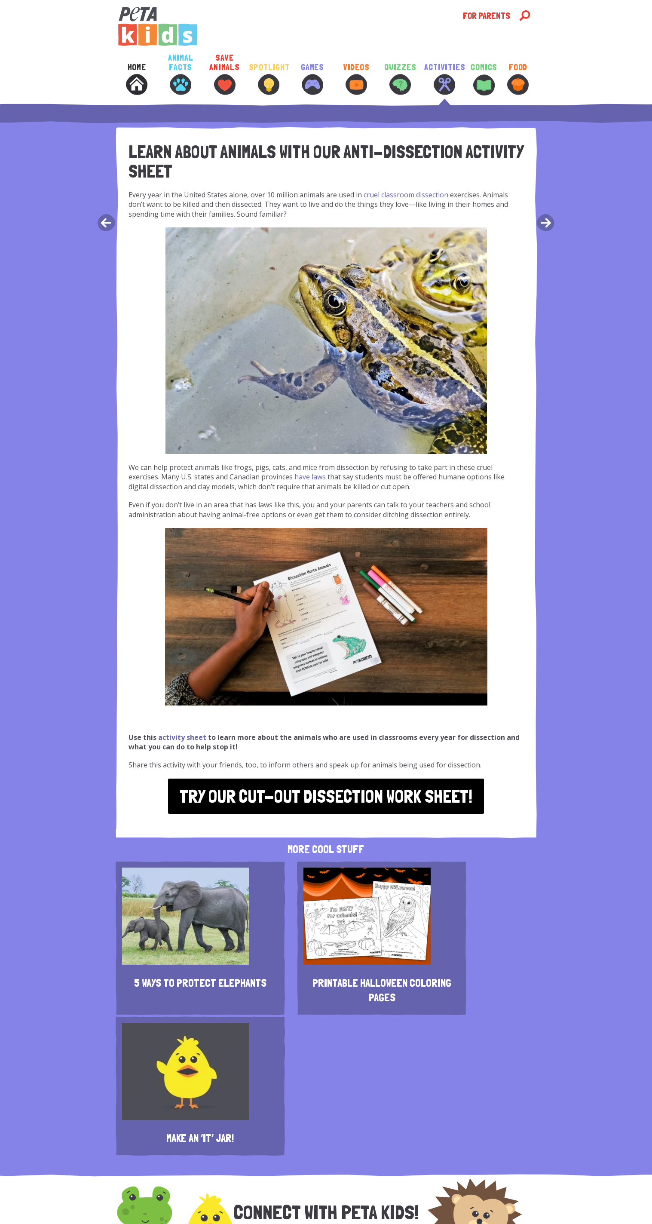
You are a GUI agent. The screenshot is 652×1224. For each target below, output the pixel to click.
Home (136, 78)
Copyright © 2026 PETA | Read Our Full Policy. (395, 1198)
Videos (356, 78)
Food (518, 78)
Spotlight (268, 78)
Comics (484, 78)
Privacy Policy (407, 1189)
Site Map (321, 1198)
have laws (310, 477)
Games (312, 78)
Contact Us (221, 1189)
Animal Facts (180, 74)
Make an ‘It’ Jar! (470, 977)
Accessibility (290, 1198)
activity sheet (182, 737)
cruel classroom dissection (406, 194)
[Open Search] (525, 15)
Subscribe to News (245, 1198)
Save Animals (224, 74)
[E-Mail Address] (341, 1103)
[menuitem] (136, 85)
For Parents (486, 15)
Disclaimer (253, 1189)
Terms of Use (446, 1189)
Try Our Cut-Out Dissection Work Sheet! (326, 796)
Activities (444, 78)
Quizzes (400, 78)
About (195, 1189)
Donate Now (370, 1189)
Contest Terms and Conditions (310, 1189)
